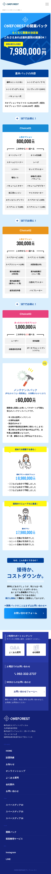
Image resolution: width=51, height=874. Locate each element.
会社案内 (10, 784)
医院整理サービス (14, 839)
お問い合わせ (12, 791)
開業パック (11, 832)
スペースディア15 (14, 811)
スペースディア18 (14, 818)
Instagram (11, 852)
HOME (9, 751)
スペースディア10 (14, 805)
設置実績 (10, 757)
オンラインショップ (15, 771)
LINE (8, 859)
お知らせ (10, 764)
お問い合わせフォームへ (25, 691)
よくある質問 (12, 778)
